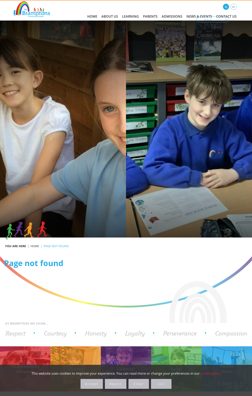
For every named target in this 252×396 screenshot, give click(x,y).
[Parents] (150, 10)
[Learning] (130, 10)
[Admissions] (172, 10)
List (161, 384)
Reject (116, 384)
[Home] (31, 9)
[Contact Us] (226, 10)
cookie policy (210, 373)
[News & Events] (199, 10)
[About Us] (109, 10)
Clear (139, 384)
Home (35, 246)
